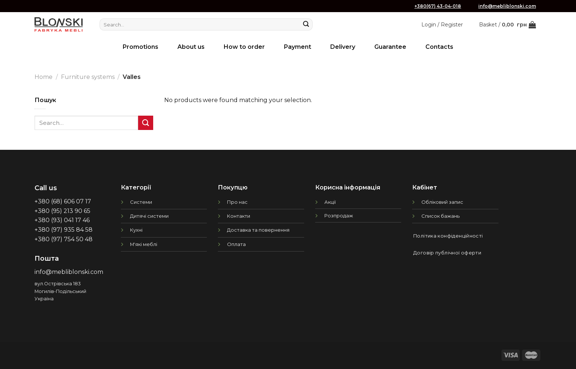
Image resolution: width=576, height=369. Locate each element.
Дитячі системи (149, 216)
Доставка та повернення (258, 230)
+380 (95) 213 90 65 (62, 210)
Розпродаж (338, 215)
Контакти (238, 216)
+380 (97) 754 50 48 (64, 239)
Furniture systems (88, 76)
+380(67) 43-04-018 (437, 6)
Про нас (237, 202)
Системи (141, 202)
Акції (330, 202)
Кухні (136, 230)
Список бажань (440, 216)
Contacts (439, 46)
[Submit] (306, 24)
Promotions (140, 46)
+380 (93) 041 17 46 (62, 220)
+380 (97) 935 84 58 (64, 229)
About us (191, 46)
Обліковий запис (442, 202)
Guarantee (390, 46)
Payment (297, 46)
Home (44, 76)
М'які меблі (143, 244)
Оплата (236, 244)
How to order (244, 46)
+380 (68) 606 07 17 (63, 201)
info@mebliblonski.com (507, 6)
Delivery (342, 46)
